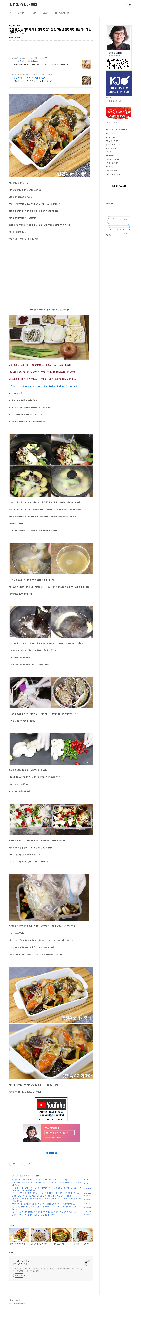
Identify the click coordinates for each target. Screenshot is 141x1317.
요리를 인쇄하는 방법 (113, 174)
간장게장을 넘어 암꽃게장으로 (25, 61)
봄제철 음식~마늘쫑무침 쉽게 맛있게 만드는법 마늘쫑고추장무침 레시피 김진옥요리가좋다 (42, 1212)
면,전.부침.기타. (111, 148)
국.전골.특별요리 (111, 137)
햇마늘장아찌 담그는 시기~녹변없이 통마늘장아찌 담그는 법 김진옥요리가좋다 (38, 1188)
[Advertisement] (51, 1151)
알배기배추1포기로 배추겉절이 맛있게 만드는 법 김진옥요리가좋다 (34, 1223)
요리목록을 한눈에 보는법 (114, 101)
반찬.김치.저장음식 (18, 1184)
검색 (124, 4)
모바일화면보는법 (62, 12)
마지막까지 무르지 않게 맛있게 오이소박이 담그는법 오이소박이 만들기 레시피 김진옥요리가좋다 (44, 1201)
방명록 (34, 12)
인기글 (115, 122)
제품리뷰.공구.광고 (112, 170)
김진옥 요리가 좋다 (23, 4)
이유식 (109, 152)
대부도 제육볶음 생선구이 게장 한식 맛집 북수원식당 (32, 80)
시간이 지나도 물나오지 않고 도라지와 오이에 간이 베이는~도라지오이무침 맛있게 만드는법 (42, 1220)
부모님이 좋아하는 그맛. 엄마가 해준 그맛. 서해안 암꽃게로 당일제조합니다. (40, 64)
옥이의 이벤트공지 (112, 166)
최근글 (108, 122)
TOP (130, 1309)
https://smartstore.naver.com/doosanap (27, 58)
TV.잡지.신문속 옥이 (112, 159)
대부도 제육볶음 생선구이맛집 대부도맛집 (30, 77)
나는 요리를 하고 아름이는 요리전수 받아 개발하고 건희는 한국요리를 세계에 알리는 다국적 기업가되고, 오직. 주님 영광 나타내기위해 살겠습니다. (47, 1278)
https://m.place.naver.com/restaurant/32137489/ (31, 74)
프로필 (45, 12)
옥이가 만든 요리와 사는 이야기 (116, 129)
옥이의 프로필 (110, 133)
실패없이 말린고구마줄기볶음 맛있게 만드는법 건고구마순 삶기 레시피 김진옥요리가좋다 (41, 1204)
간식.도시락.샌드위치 (113, 145)
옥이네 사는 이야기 (112, 163)
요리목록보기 (110, 155)
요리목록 (21, 12)
